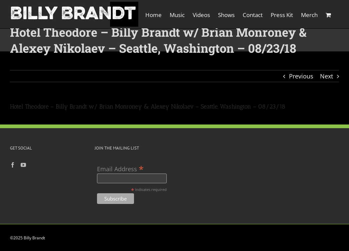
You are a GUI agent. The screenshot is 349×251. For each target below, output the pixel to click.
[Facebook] (12, 165)
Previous (301, 76)
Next (326, 76)
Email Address (120, 168)
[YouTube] (23, 165)
